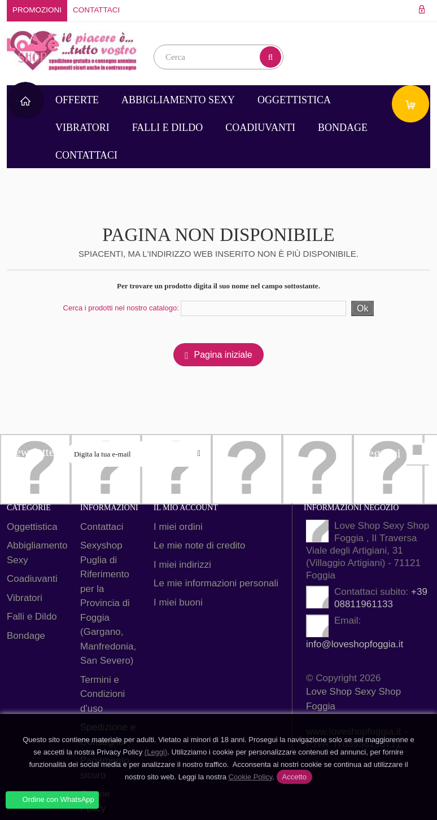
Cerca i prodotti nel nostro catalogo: (121, 308)
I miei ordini (178, 526)
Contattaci (96, 10)
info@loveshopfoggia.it (354, 644)
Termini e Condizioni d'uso (102, 694)
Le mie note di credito (200, 545)
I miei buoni (178, 602)
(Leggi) (156, 752)
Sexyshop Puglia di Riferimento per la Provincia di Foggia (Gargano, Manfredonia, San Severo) (108, 603)
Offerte (77, 100)
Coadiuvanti (260, 127)
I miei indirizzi (182, 564)
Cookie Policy (251, 777)
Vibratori (82, 127)
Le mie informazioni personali (216, 583)
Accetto (294, 777)
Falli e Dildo (167, 127)
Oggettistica (294, 100)
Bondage (343, 127)
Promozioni (37, 10)
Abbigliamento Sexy (178, 100)
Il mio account (186, 507)
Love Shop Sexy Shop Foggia (353, 699)
